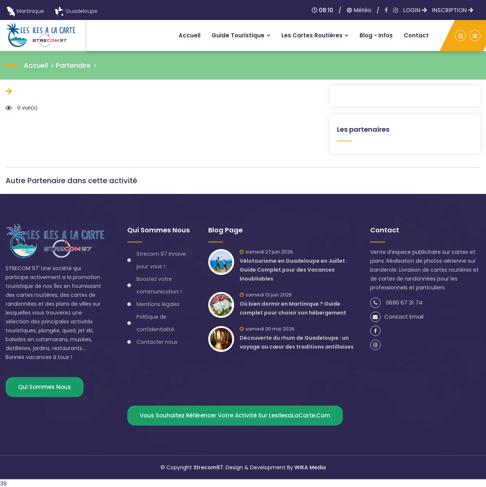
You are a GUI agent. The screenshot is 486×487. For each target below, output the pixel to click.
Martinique (25, 11)
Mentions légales (158, 304)
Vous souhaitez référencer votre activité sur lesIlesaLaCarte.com (235, 415)
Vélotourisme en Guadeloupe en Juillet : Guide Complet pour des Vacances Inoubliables (294, 269)
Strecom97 (208, 467)
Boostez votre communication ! (159, 285)
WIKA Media (310, 467)
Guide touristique (238, 35)
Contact (416, 35)
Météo (359, 10)
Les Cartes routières (311, 35)
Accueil (189, 35)
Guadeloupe (76, 11)
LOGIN (415, 10)
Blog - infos (376, 35)
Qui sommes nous (44, 387)
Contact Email (396, 316)
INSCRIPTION (452, 10)
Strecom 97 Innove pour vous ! (161, 260)
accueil (36, 65)
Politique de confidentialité (155, 323)
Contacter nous (157, 342)
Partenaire (73, 65)
